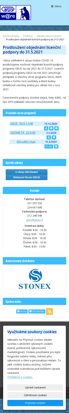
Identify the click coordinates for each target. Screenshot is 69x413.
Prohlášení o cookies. (20, 377)
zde (48, 146)
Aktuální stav (26, 142)
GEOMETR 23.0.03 (23, 133)
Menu (56, 6)
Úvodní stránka (11, 35)
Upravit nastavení (35, 387)
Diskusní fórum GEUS (26, 177)
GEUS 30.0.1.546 (21, 124)
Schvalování (36, 311)
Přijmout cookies (35, 403)
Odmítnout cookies (35, 395)
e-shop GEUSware (26, 172)
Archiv (21, 311)
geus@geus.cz (34, 220)
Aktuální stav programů (48, 35)
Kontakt (34, 191)
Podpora (28, 35)
